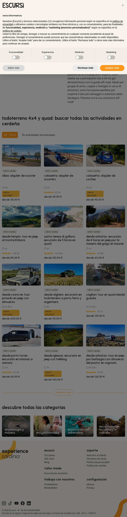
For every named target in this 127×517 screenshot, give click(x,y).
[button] (122, 5)
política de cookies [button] (12, 31)
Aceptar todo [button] (112, 68)
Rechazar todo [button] (85, 68)
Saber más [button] (13, 68)
